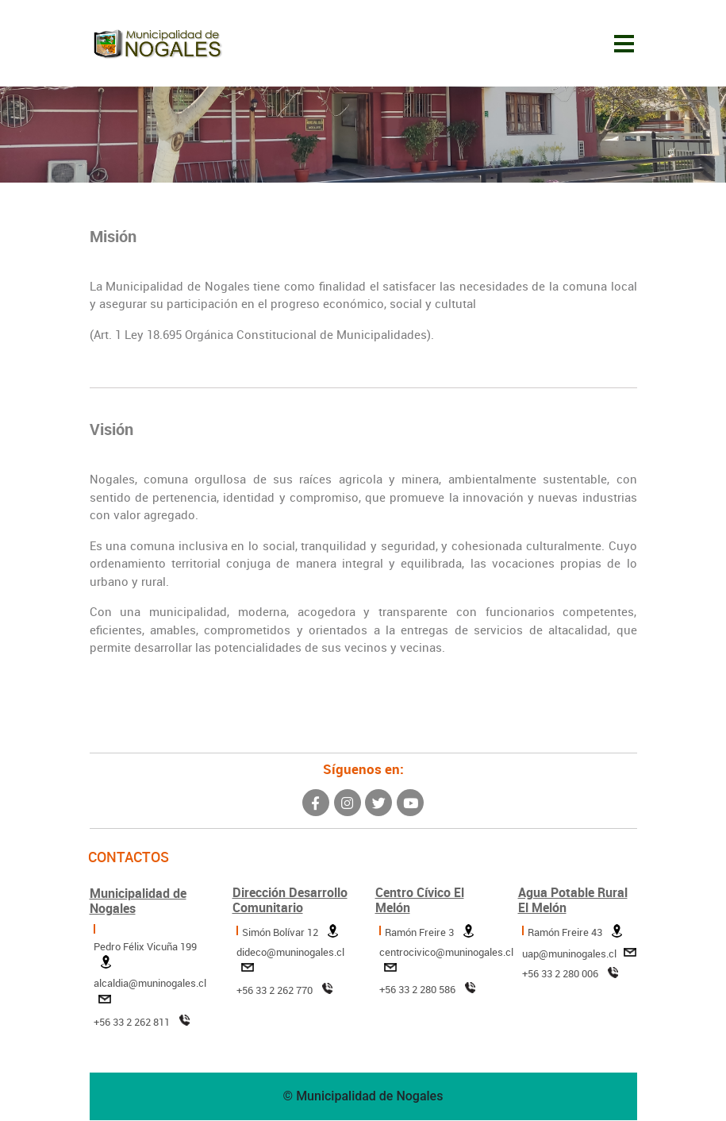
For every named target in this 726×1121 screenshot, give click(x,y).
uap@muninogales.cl (579, 955)
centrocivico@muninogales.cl (446, 963)
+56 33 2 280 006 (560, 974)
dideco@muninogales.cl (290, 963)
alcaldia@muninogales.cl (150, 994)
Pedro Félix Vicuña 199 (145, 958)
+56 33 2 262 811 (142, 1024)
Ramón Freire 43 (575, 934)
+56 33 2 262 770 (284, 992)
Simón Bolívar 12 (290, 934)
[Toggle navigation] (624, 43)
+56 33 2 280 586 (417, 990)
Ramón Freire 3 (429, 934)
